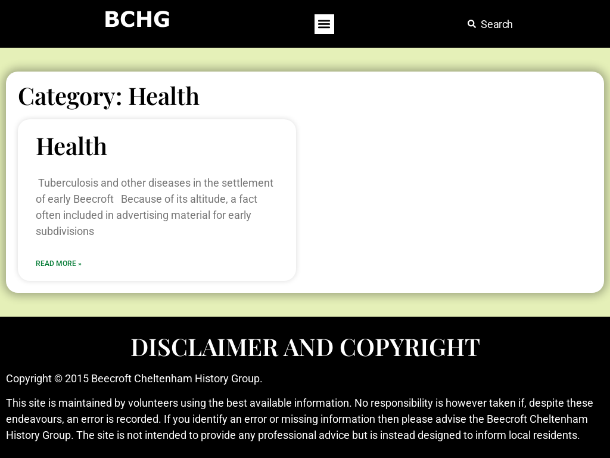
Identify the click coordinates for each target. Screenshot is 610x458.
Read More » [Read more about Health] (59, 263)
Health (71, 145)
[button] (324, 24)
